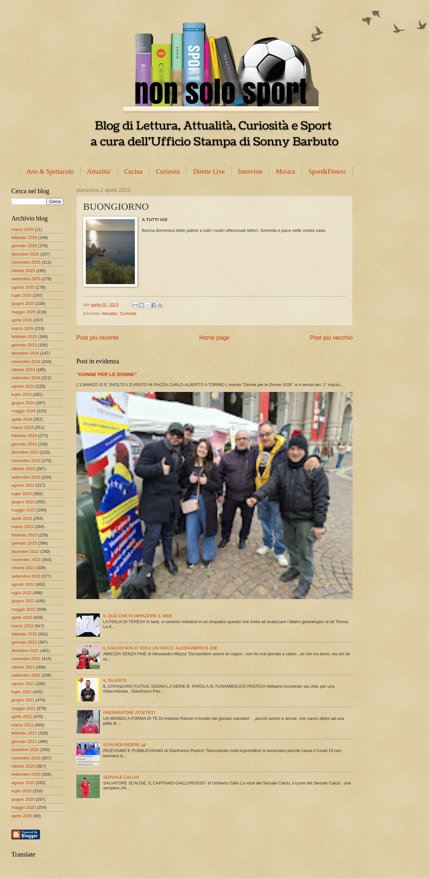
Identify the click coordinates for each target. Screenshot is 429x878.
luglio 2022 (21, 592)
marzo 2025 (22, 328)
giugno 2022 (22, 600)
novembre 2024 (25, 361)
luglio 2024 (21, 394)
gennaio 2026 (24, 245)
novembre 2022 (25, 559)
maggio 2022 (23, 609)
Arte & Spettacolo (50, 171)
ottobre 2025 (23, 270)
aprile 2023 (21, 518)
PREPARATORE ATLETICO (129, 712)
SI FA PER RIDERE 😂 (124, 744)
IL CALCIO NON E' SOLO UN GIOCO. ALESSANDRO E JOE (160, 648)
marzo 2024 (22, 427)
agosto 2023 (22, 485)
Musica (285, 171)
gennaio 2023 (24, 543)
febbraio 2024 (24, 435)
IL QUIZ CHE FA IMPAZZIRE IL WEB (137, 615)
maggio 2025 (23, 311)
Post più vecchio (331, 337)
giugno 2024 (22, 402)
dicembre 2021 (25, 650)
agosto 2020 (22, 782)
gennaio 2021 (24, 741)
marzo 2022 (22, 625)
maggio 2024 (23, 410)
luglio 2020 (21, 790)
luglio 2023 (21, 493)
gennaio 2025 (24, 345)
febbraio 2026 (24, 237)
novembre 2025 (25, 262)
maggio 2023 (23, 510)
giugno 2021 (22, 699)
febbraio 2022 (24, 634)
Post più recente (97, 337)
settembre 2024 (25, 377)
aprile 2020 (21, 815)
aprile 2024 (21, 419)
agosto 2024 (22, 386)
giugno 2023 (22, 501)
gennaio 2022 (24, 642)
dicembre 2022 (25, 551)
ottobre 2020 (23, 766)
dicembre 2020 (25, 749)
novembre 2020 (25, 758)
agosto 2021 (22, 683)
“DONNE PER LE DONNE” (106, 374)
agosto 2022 (22, 584)
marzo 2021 (22, 724)
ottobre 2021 (23, 667)
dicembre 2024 (25, 353)
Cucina (133, 171)
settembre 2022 (25, 576)
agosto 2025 (22, 287)
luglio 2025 (21, 295)
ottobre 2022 (23, 567)
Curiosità (168, 171)
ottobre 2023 (23, 468)
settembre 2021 (25, 675)
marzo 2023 (22, 526)
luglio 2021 (21, 691)
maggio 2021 (23, 708)
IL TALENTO (114, 680)
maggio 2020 (23, 807)
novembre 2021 (25, 658)
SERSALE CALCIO (121, 777)
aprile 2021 (21, 716)
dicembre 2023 (25, 452)
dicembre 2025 (25, 254)
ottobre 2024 (23, 369)
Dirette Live (209, 171)
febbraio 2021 (24, 733)
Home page (214, 337)
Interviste (250, 171)
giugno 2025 (22, 303)
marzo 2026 (22, 229)
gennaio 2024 (24, 444)
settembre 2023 (25, 477)
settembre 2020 (25, 774)
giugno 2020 (22, 799)
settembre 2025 (25, 278)
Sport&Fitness (327, 171)
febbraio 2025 (24, 336)
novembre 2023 (25, 460)
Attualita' (99, 171)
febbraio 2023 (24, 535)
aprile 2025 (21, 320)
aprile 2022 (21, 617)
